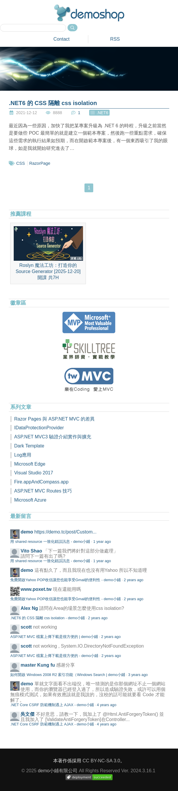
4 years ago (106, 705)
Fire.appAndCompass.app (41, 481)
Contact (61, 39)
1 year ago (102, 541)
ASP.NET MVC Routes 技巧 (43, 490)
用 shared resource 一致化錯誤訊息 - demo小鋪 (50, 541)
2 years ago (134, 580)
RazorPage (39, 163)
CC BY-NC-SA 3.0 (101, 760)
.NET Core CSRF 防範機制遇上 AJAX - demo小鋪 (52, 705)
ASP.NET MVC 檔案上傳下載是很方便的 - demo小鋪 (54, 655)
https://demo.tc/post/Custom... (65, 531)
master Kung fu (37, 665)
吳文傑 (27, 714)
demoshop (89, 12)
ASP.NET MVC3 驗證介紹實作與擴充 (52, 436)
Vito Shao (31, 550)
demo (26, 531)
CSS (20, 163)
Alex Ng (29, 608)
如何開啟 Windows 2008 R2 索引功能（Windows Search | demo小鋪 (67, 674)
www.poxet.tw (35, 589)
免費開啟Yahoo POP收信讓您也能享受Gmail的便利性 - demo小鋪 (65, 580)
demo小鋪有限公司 (57, 770)
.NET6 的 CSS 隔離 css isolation (53, 103)
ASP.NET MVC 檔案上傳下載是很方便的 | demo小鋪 (54, 636)
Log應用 (22, 454)
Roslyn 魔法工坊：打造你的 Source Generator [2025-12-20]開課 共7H (48, 253)
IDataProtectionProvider (39, 427)
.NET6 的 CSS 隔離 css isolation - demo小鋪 (47, 618)
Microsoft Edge (29, 463)
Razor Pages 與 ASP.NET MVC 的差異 (54, 418)
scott (26, 626)
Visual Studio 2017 (33, 472)
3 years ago (138, 674)
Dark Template (29, 445)
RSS (115, 39)
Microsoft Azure (30, 499)
